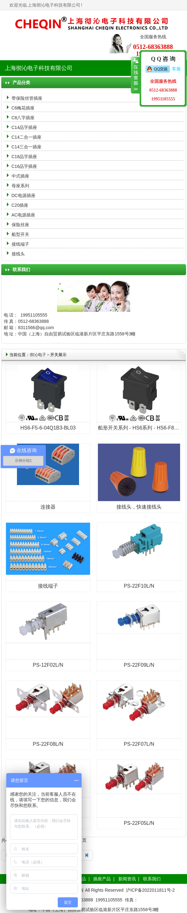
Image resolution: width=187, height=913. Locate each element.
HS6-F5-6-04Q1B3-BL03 (48, 427)
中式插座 (20, 176)
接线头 (18, 253)
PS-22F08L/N (48, 744)
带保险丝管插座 (28, 98)
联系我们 (152, 878)
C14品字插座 (24, 127)
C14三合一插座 (27, 146)
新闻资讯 (127, 878)
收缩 (135, 75)
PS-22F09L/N (139, 665)
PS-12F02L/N (48, 665)
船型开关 (20, 234)
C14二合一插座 (27, 137)
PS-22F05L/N (139, 823)
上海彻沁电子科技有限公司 (54, 5)
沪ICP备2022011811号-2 (150, 890)
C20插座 (20, 205)
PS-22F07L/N (139, 744)
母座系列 (20, 185)
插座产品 (102, 878)
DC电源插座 (24, 195)
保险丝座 (20, 224)
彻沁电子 (38, 354)
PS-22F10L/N (139, 586)
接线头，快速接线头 (139, 507)
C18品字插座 (24, 156)
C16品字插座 (24, 166)
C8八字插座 (23, 117)
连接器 (48, 507)
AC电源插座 (24, 214)
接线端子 (20, 244)
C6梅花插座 (23, 107)
